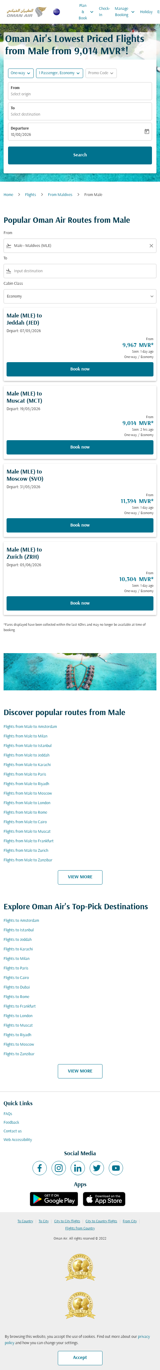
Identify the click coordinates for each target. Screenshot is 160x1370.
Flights (30, 195)
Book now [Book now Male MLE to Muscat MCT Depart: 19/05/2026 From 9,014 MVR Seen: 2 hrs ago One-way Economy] (80, 447)
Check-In (104, 12)
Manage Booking (126, 12)
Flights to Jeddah (18, 940)
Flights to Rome (16, 997)
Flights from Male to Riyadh (26, 784)
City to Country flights (101, 1221)
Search (80, 155)
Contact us (13, 1131)
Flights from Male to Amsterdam (30, 727)
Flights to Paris (16, 968)
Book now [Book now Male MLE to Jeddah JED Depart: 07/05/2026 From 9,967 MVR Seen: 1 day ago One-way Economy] (80, 369)
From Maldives (60, 195)
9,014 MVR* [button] (99, 51)
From (15, 88)
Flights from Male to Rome (25, 812)
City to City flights (67, 1221)
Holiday (146, 12)
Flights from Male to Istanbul (28, 746)
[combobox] (80, 246)
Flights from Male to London (27, 803)
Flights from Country (80, 1228)
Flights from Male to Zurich (26, 851)
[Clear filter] (151, 246)
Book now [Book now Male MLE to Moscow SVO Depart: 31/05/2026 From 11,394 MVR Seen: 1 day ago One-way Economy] (80, 525)
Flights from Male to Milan (25, 736)
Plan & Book (88, 12)
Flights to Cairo (16, 978)
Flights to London (18, 1016)
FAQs (8, 1114)
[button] (59, 73)
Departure (20, 128)
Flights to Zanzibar (19, 1054)
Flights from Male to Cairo (25, 822)
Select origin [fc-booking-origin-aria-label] (21, 94)
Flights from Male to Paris (25, 774)
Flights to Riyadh (17, 1035)
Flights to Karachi (18, 949)
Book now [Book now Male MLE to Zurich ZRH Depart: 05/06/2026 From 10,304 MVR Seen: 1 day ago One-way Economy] (80, 603)
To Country (25, 1221)
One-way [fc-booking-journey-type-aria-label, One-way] (18, 73)
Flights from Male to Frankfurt (29, 841)
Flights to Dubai (17, 987)
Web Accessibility (18, 1140)
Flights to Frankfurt (20, 1006)
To (13, 108)
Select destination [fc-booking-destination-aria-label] (25, 114)
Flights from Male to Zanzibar (28, 860)
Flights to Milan (16, 959)
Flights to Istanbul (19, 930)
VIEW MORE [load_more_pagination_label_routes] (80, 877)
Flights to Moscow (19, 1044)
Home (8, 195)
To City (44, 1221)
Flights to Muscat (18, 1025)
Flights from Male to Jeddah (26, 755)
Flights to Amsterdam (21, 920)
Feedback (11, 1122)
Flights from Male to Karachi (27, 765)
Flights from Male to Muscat (27, 831)
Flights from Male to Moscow (28, 793)
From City (130, 1221)
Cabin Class (13, 283)
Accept (80, 1357)
